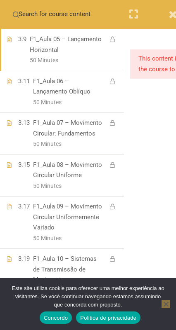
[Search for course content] (15, 14)
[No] (166, 304)
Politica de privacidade (108, 318)
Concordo (56, 318)
